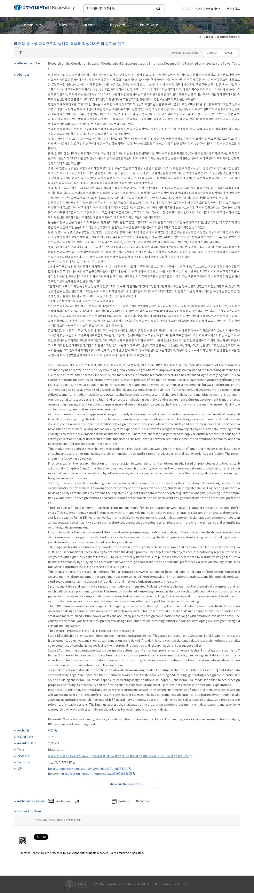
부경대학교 (233, 9)
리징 (50, 730)
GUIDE (186, 9)
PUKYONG (44, 8)
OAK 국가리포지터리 (208, 9)
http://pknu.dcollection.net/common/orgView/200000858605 (90, 774)
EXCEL (229, 53)
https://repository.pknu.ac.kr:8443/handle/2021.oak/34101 (88, 769)
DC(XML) (212, 53)
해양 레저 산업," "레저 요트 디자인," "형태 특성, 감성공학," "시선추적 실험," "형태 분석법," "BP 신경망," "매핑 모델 (118, 756)
